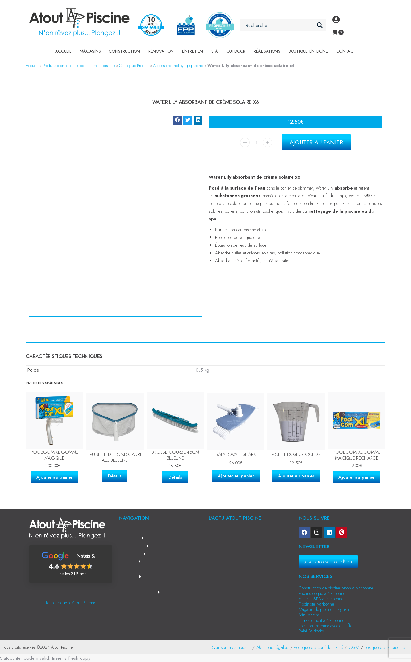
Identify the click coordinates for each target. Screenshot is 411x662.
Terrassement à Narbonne (321, 620)
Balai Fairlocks (311, 631)
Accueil (63, 51)
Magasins (90, 51)
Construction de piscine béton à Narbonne (336, 588)
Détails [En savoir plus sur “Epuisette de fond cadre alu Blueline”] (115, 476)
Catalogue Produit (134, 66)
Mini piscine (309, 615)
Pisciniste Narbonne (316, 604)
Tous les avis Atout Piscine (70, 602)
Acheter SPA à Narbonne (321, 599)
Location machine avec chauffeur (327, 626)
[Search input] (279, 25)
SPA (214, 51)
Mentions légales (272, 647)
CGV (353, 647)
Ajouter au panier (316, 142)
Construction (124, 51)
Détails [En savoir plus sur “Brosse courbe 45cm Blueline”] (175, 477)
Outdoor (236, 51)
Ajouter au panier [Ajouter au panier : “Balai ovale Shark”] (236, 476)
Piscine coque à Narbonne (322, 593)
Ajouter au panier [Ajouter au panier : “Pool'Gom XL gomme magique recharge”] (356, 477)
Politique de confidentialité (318, 647)
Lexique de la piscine (384, 647)
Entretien (192, 51)
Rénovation (161, 51)
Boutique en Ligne (308, 51)
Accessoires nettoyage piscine (178, 66)
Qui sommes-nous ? (231, 647)
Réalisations (267, 51)
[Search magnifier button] (320, 25)
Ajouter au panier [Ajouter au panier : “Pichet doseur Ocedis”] (296, 476)
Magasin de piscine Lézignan (324, 609)
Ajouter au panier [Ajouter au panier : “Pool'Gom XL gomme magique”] (54, 477)
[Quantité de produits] (256, 142)
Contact (346, 51)
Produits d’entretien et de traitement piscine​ (79, 66)
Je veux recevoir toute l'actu (328, 561)
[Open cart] (334, 32)
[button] (177, 120)
